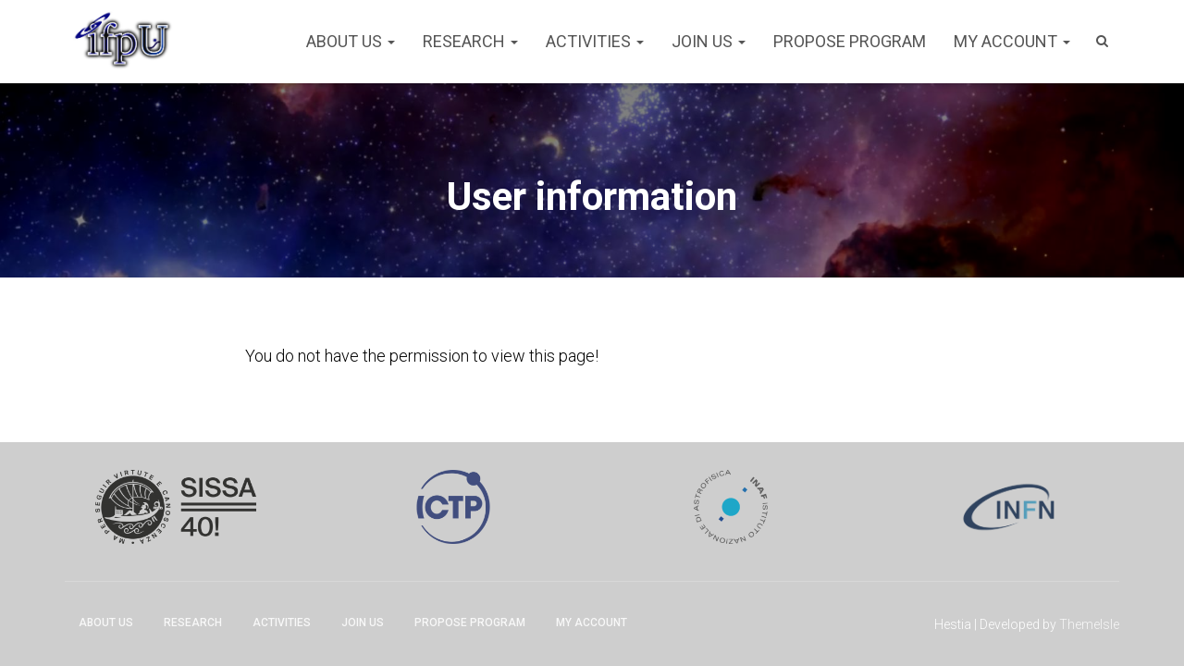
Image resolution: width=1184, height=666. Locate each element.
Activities (595, 41)
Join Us (709, 41)
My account (1012, 41)
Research (470, 41)
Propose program (849, 41)
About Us (350, 41)
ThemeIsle (1089, 624)
